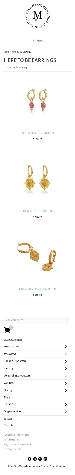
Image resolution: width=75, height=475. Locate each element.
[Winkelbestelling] (37, 68)
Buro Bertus (41, 466)
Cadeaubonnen (13, 339)
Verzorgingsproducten (35, 376)
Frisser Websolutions (58, 466)
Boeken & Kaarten (35, 361)
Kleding (35, 368)
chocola (8, 425)
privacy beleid (12, 449)
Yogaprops (35, 354)
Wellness (35, 383)
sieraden (35, 404)
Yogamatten (35, 346)
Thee (7, 397)
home (6, 51)
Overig (35, 390)
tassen (8, 418)
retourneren (12, 439)
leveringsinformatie (16, 434)
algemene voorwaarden (19, 444)
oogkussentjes (35, 411)
